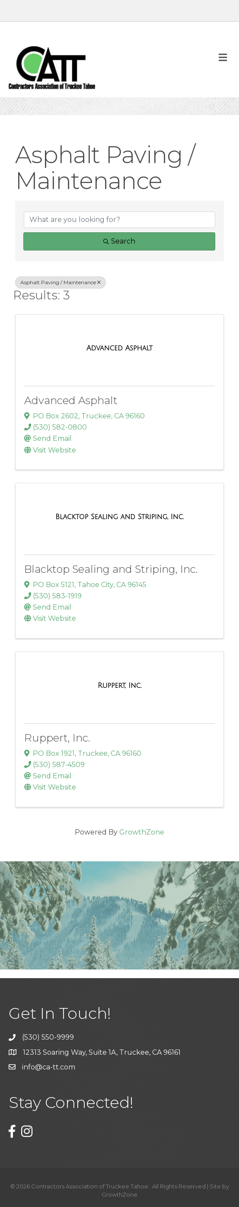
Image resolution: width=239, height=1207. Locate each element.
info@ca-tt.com (48, 1067)
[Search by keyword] (119, 220)
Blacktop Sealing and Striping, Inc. (111, 569)
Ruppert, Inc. (57, 738)
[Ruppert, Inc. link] (119, 685)
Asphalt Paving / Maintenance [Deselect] (60, 282)
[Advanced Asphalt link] (119, 348)
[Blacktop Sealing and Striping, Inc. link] (119, 517)
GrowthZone (141, 832)
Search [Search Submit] (119, 241)
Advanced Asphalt (71, 400)
